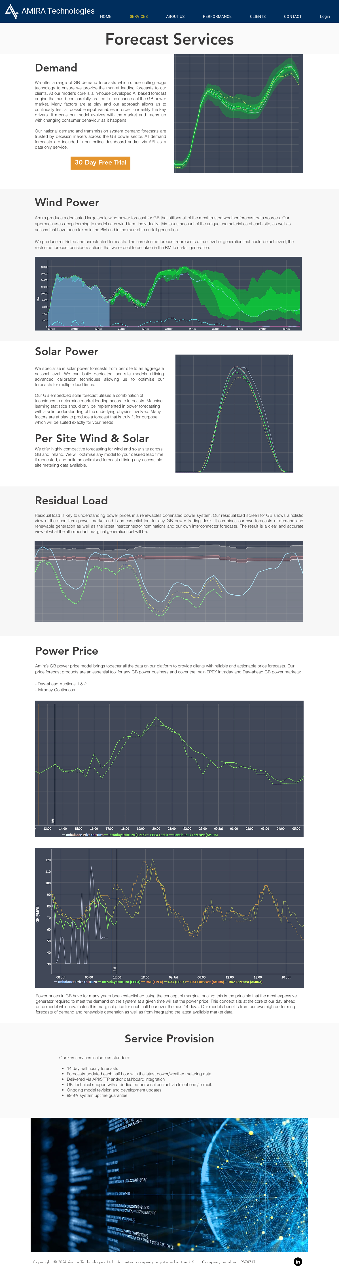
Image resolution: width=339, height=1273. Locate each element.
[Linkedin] (298, 1261)
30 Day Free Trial (100, 162)
